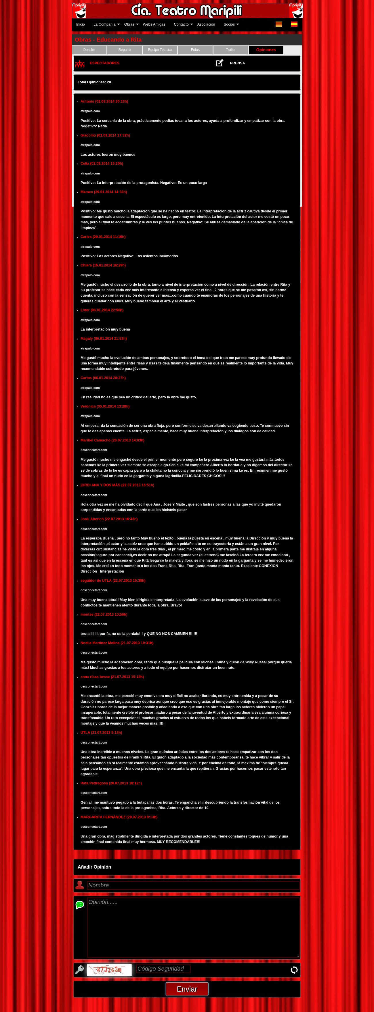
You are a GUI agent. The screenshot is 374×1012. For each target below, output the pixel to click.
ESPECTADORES (104, 63)
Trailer (231, 50)
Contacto (181, 24)
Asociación (206, 24)
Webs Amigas (154, 24)
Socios (229, 24)
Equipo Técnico (160, 50)
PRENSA (237, 63)
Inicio (80, 24)
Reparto (125, 50)
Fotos (195, 50)
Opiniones (266, 49)
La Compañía (105, 24)
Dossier (89, 50)
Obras (129, 24)
